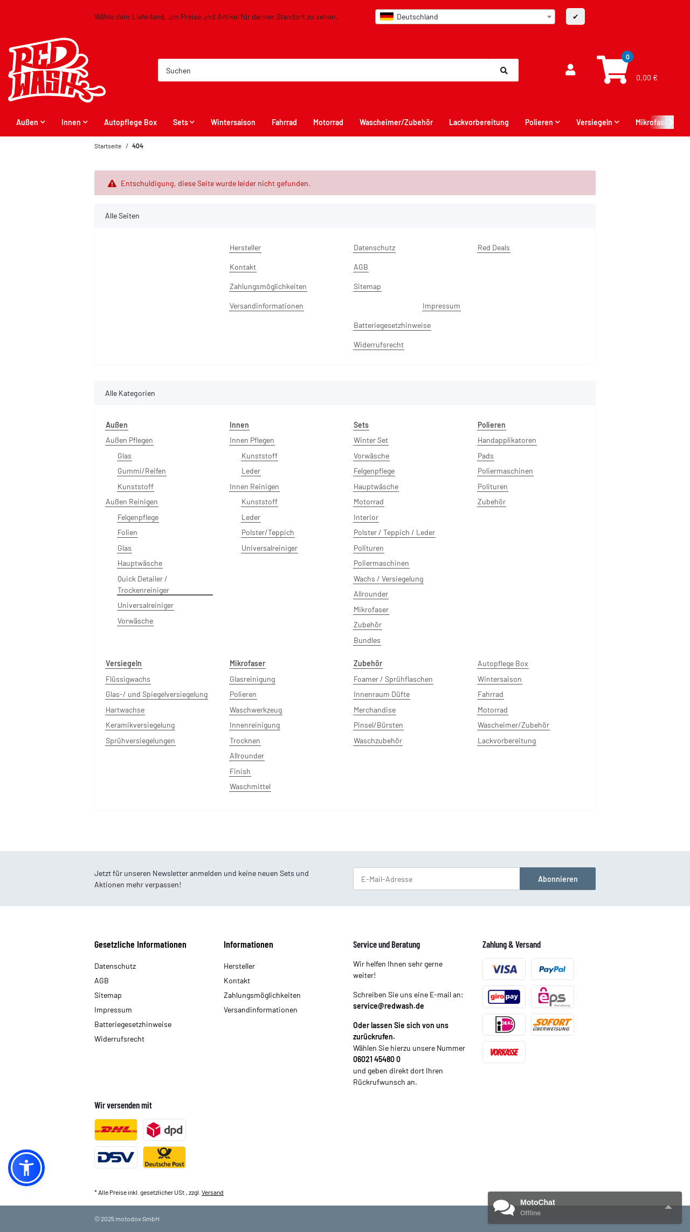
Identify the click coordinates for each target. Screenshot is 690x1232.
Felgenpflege (138, 517)
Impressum (441, 305)
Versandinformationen (266, 305)
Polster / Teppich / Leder (394, 532)
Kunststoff (136, 486)
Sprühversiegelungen (140, 740)
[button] (570, 70)
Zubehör (368, 624)
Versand (213, 1192)
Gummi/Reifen (142, 470)
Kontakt (243, 266)
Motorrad (369, 501)
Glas (125, 455)
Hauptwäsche (140, 562)
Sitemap (367, 286)
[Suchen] (324, 70)
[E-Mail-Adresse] (436, 878)
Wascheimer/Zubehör (513, 724)
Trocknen (245, 740)
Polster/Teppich (268, 532)
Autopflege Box (503, 663)
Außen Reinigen (132, 501)
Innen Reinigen (254, 486)
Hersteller (245, 247)
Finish (240, 771)
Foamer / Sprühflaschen (393, 678)
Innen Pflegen (252, 439)
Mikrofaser (371, 609)
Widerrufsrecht (379, 344)
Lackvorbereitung (507, 740)
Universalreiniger (146, 605)
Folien (127, 532)
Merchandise (375, 709)
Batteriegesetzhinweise (392, 325)
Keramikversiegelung (140, 724)
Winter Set (371, 439)
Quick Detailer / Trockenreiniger (143, 584)
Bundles (367, 640)
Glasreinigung (252, 678)
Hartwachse (125, 709)
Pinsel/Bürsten (378, 724)
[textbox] (465, 17)
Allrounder (371, 593)
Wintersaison (500, 678)
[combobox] (465, 16)
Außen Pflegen (129, 439)
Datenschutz (374, 247)
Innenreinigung (255, 724)
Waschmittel (250, 786)
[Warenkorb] (626, 70)
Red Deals (494, 247)
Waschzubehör (378, 740)
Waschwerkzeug (256, 709)
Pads (486, 455)
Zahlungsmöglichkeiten (268, 286)
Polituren (369, 547)
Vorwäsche (135, 620)
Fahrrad (490, 694)
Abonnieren (558, 879)
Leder (251, 470)
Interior (366, 517)
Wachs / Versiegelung (388, 578)
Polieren (243, 694)
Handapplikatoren (507, 439)
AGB (361, 266)
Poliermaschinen (381, 562)
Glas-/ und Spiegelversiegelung (157, 694)
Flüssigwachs (128, 678)
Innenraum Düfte (382, 694)
